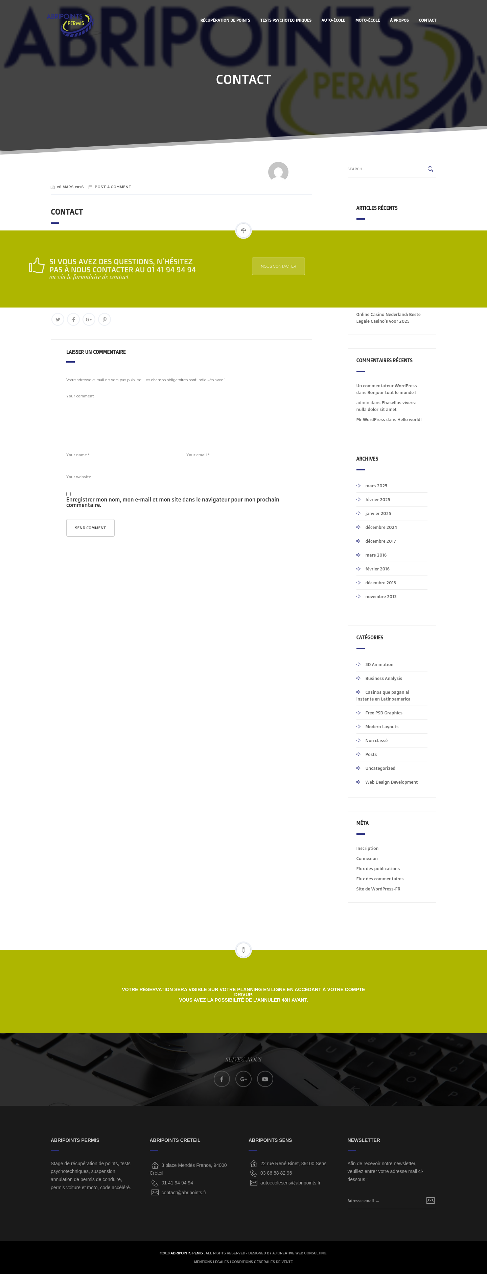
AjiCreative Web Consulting (299, 1253)
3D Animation (380, 664)
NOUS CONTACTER (315, 266)
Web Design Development (392, 782)
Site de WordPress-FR (378, 888)
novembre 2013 (381, 596)
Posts (371, 754)
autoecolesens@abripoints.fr (290, 1182)
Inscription (367, 848)
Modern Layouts (382, 726)
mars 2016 (376, 555)
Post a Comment (113, 187)
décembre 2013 (381, 582)
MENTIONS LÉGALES (211, 1262)
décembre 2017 (381, 541)
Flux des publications (378, 868)
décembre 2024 (381, 527)
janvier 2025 (378, 513)
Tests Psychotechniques (285, 20)
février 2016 (378, 568)
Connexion (367, 858)
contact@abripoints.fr (184, 1192)
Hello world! (409, 419)
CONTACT (427, 20)
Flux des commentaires (380, 878)
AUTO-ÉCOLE (333, 20)
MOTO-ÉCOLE (367, 20)
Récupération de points (225, 20)
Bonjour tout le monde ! (392, 392)
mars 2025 (377, 485)
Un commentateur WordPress (386, 385)
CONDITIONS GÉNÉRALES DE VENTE (262, 1262)
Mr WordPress (370, 419)
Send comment (90, 527)
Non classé (377, 740)
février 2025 (378, 499)
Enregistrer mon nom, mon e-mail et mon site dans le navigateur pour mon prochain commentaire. (172, 502)
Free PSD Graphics (384, 712)
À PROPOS (399, 20)
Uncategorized (381, 768)
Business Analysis (384, 678)
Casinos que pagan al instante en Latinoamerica (383, 695)
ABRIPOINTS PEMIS (187, 1253)
